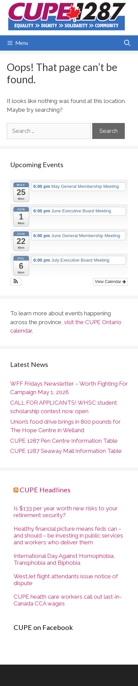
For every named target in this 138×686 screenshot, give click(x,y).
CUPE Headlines (45, 490)
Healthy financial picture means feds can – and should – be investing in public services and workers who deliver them (68, 535)
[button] (16, 281)
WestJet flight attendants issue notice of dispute (66, 579)
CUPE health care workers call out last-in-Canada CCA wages (68, 600)
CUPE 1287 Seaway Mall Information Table (66, 450)
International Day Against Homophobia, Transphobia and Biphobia (64, 559)
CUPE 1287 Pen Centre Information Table (64, 440)
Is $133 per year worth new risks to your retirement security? (66, 511)
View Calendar (110, 281)
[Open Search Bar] (127, 43)
